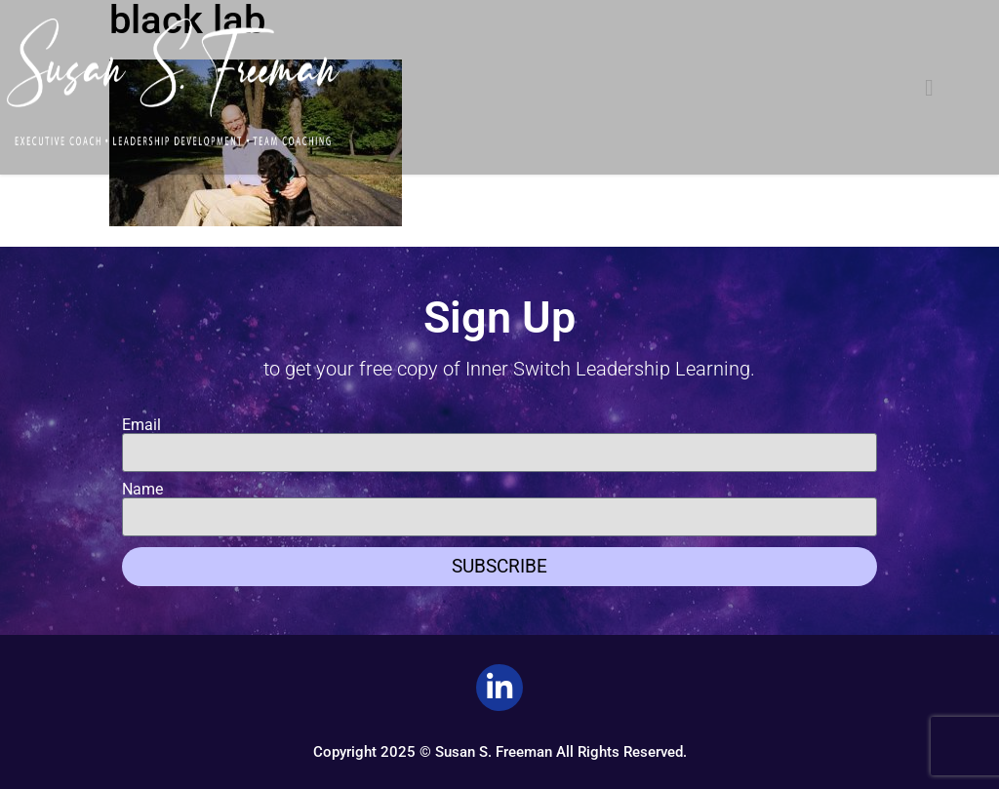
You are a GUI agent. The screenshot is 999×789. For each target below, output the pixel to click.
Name (142, 489)
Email (141, 425)
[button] (929, 87)
